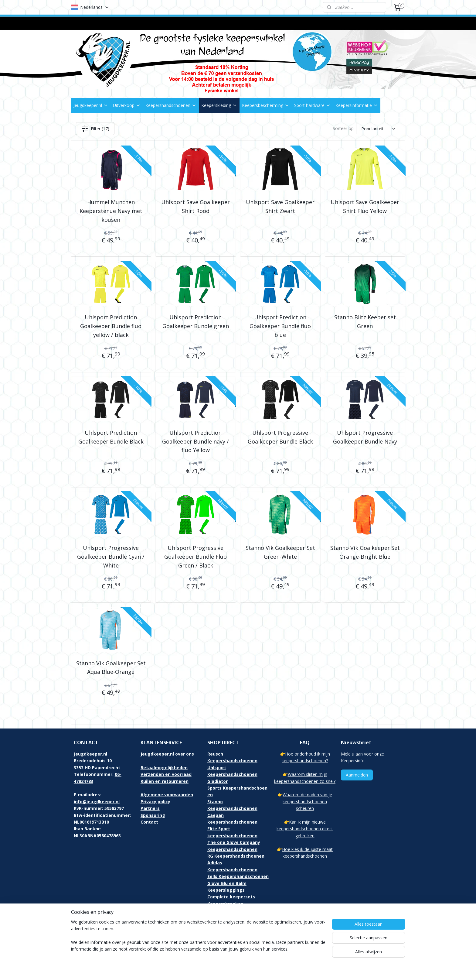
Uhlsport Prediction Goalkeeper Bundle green (195, 322)
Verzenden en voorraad (166, 774)
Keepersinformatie (356, 105)
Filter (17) (95, 128)
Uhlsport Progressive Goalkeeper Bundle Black (280, 437)
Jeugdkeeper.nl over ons (167, 754)
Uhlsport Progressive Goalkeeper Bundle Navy (365, 437)
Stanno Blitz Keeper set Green (365, 322)
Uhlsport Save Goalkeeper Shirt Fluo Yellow (365, 206)
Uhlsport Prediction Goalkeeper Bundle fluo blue (280, 326)
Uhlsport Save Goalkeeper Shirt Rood (195, 206)
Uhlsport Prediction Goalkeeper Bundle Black (111, 437)
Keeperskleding (219, 105)
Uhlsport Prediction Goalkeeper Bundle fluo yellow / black (110, 326)
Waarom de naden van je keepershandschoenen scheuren (307, 801)
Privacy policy (155, 801)
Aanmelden (357, 775)
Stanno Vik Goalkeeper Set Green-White (280, 552)
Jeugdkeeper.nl (90, 105)
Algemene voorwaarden (167, 794)
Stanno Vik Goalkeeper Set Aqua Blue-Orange (111, 668)
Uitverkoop (127, 105)
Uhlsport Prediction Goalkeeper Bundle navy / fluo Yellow (195, 441)
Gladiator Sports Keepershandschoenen (237, 788)
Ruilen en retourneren (165, 781)
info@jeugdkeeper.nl (97, 801)
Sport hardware (312, 105)
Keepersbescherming (265, 105)
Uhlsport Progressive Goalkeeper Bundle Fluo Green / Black (195, 556)
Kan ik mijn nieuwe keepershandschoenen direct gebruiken (305, 828)
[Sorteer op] (378, 128)
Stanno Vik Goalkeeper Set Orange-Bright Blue (365, 552)
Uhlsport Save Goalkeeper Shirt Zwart (280, 206)
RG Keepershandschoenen (235, 856)
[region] (198, 936)
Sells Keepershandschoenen (238, 876)
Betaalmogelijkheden (164, 767)
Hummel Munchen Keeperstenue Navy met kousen (111, 210)
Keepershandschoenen (170, 105)
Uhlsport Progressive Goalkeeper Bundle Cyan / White (110, 556)
